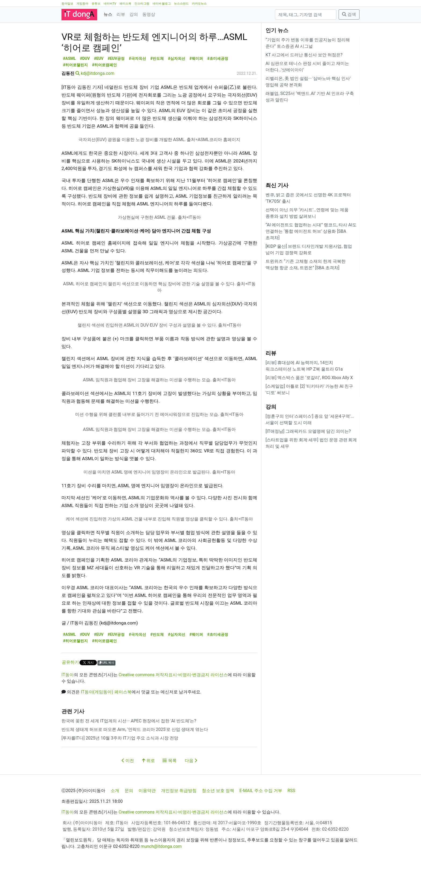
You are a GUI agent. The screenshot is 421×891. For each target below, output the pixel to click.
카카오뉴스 (199, 3)
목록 (170, 784)
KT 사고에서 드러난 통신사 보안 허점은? (304, 54)
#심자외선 (177, 82)
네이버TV (110, 3)
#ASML (69, 82)
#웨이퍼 (196, 82)
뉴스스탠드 (181, 3)
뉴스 (108, 14)
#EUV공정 (116, 82)
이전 (128, 784)
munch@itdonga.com (161, 870)
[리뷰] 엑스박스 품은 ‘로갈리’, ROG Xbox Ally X (309, 377)
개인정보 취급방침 (179, 814)
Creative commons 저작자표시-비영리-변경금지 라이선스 (173, 698)
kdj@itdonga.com (97, 97)
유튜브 (96, 3)
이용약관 (147, 814)
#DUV (85, 82)
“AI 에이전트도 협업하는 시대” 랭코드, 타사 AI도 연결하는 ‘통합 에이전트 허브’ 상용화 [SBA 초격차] (311, 231)
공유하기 (70, 686)
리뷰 (121, 14)
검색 (349, 14)
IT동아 (67, 698)
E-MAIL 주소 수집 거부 (260, 814)
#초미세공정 (217, 82)
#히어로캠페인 (104, 89)
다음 (191, 784)
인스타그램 (142, 3)
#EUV (99, 82)
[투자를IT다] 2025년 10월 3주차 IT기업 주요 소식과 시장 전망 (119, 762)
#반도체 (157, 82)
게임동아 (82, 3)
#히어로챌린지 (75, 89)
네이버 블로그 (162, 3)
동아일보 (67, 3)
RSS (291, 814)
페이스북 (125, 3)
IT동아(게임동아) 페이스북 (106, 716)
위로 (148, 784)
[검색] (305, 14)
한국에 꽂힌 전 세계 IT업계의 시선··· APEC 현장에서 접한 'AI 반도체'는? (128, 745)
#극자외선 (137, 82)
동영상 (148, 14)
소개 (115, 814)
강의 (133, 14)
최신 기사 (277, 185)
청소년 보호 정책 (218, 814)
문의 (129, 814)
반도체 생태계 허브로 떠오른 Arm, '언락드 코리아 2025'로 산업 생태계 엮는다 (134, 753)
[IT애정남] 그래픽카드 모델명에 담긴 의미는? (308, 431)
